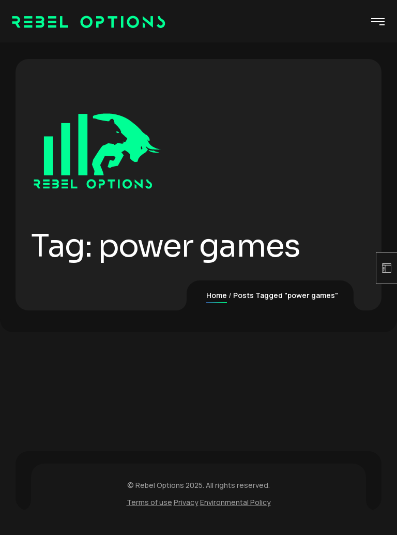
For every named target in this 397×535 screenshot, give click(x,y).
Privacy (186, 502)
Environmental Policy (235, 502)
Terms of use (149, 502)
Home (216, 295)
